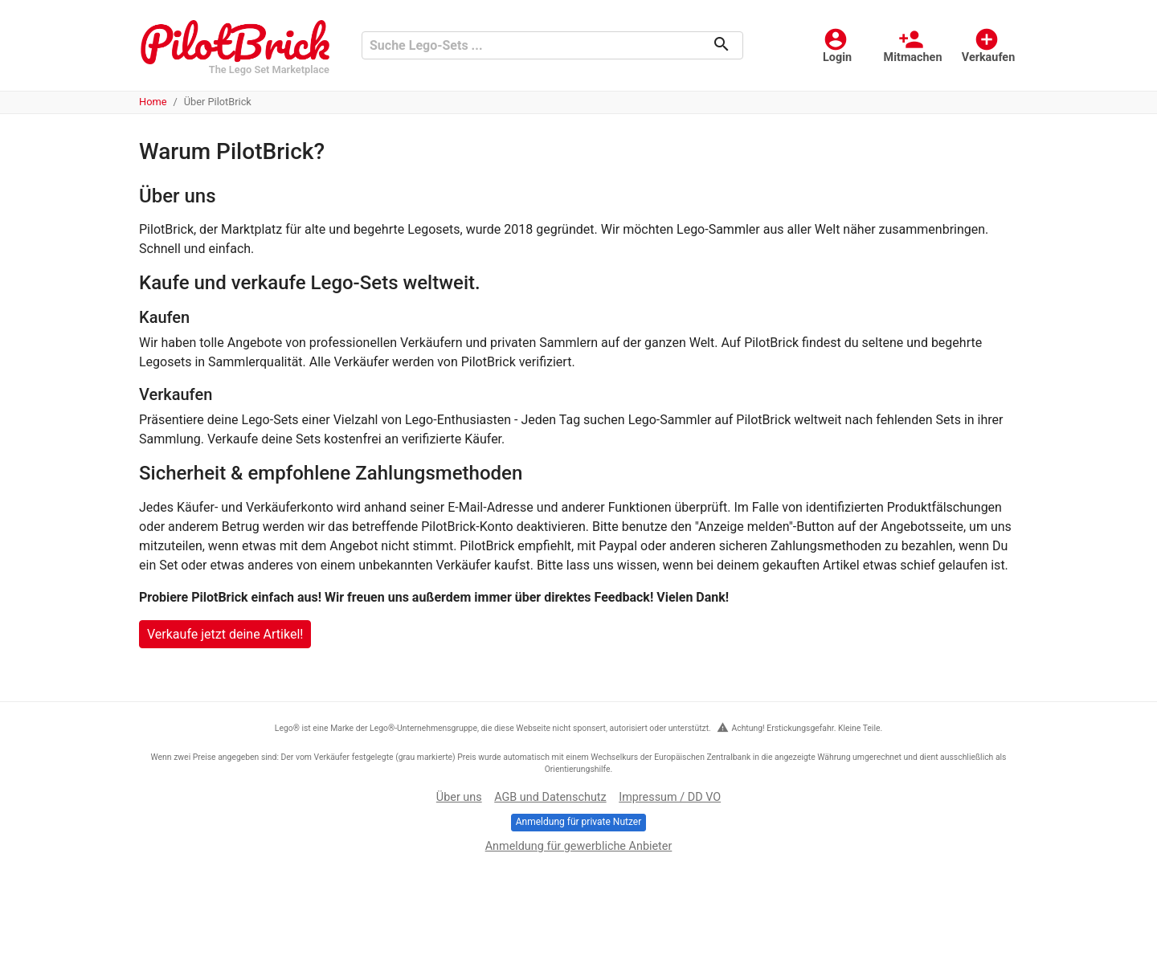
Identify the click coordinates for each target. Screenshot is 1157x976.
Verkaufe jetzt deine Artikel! (225, 634)
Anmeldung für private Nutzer (578, 821)
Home (152, 102)
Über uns (459, 797)
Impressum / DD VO (670, 797)
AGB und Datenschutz (550, 797)
